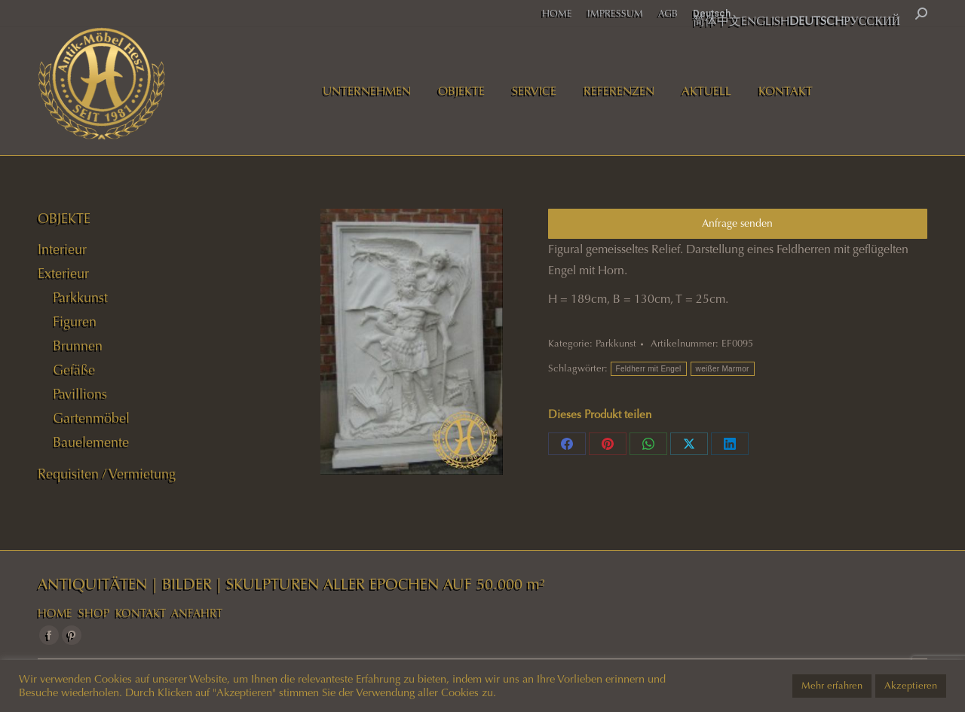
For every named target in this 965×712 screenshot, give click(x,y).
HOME (55, 613)
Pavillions (80, 394)
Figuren (74, 321)
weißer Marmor (722, 369)
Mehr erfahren (831, 686)
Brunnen (78, 346)
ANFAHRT (196, 613)
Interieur (62, 249)
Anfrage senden (737, 223)
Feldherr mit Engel (649, 369)
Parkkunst (616, 344)
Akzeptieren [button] (910, 686)
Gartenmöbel (91, 418)
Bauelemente (91, 442)
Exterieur (63, 273)
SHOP (93, 613)
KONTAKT (140, 613)
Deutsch (712, 13)
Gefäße (74, 370)
